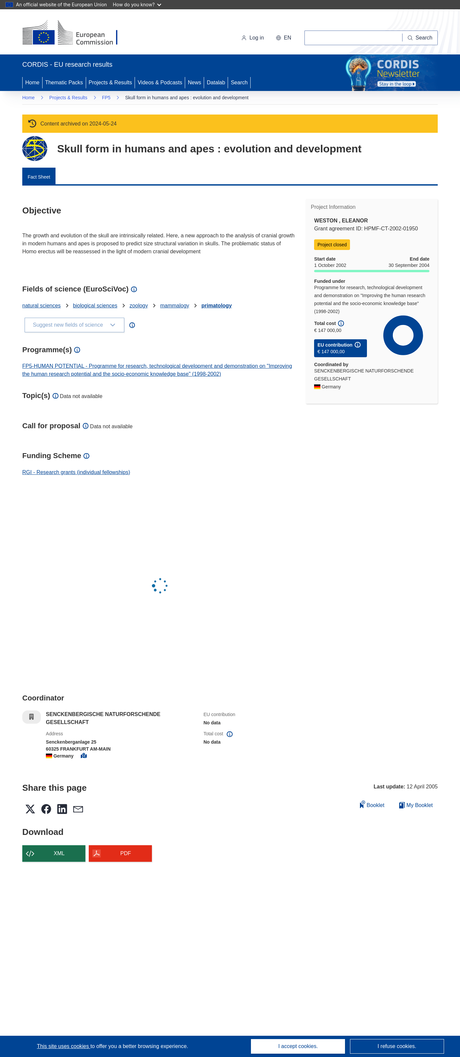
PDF (125, 853)
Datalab (216, 82)
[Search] (420, 38)
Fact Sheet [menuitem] (39, 177)
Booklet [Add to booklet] (372, 804)
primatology (216, 305)
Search (239, 82)
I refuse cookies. (397, 1046)
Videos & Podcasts (160, 82)
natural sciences (41, 305)
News (194, 82)
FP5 (106, 97)
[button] (283, 38)
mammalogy (174, 305)
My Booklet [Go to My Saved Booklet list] (416, 805)
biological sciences (95, 305)
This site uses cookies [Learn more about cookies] (63, 1046)
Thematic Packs (64, 82)
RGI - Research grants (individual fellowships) (76, 472)
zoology (139, 305)
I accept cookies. (298, 1046)
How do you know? (137, 4)
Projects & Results (110, 82)
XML (59, 853)
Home (32, 82)
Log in (252, 38)
